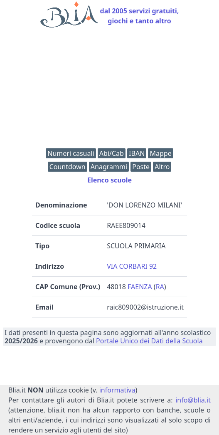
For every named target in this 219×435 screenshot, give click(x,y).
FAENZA (140, 286)
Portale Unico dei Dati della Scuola (149, 340)
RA (160, 286)
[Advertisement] (109, 90)
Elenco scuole (109, 180)
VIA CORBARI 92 (132, 266)
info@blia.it (193, 400)
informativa (117, 390)
